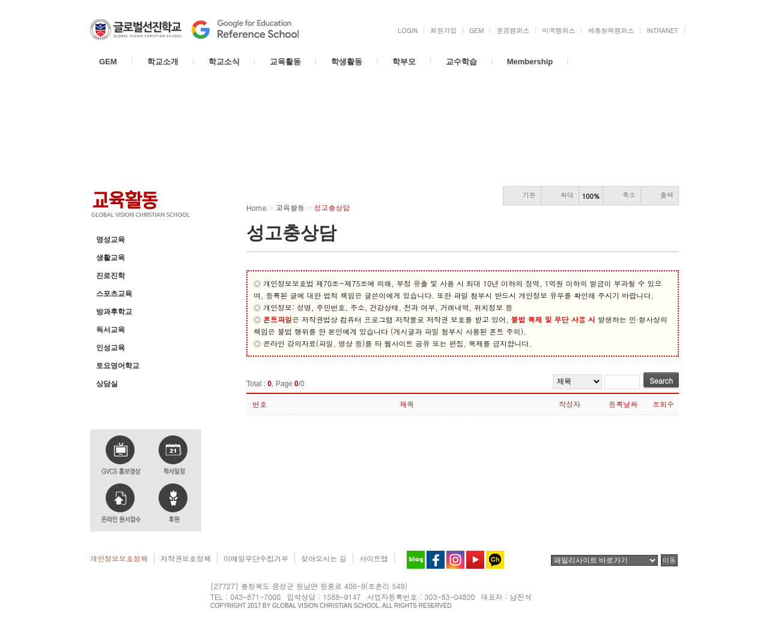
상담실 (107, 384)
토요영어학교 (117, 366)
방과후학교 (114, 311)
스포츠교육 (114, 293)
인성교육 (110, 348)
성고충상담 (114, 402)
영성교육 (110, 239)
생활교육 (110, 257)
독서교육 (110, 330)
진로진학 (110, 275)
